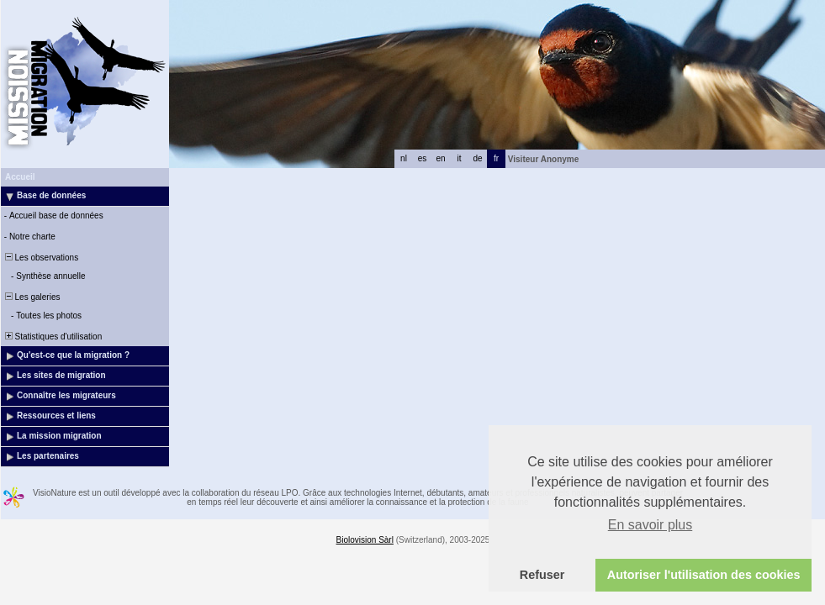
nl (403, 158)
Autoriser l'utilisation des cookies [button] (704, 574)
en (440, 158)
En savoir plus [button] (650, 525)
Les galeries (31, 297)
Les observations (40, 257)
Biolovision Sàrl (365, 539)
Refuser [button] (542, 574)
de (477, 158)
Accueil (20, 177)
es (422, 158)
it (459, 158)
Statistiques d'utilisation (52, 336)
